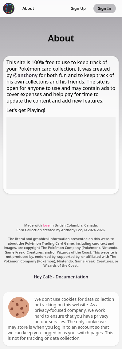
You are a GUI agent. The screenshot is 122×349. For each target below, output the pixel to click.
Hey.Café (43, 277)
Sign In (104, 8)
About (28, 8)
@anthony (25, 75)
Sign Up (78, 8)
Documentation (72, 277)
